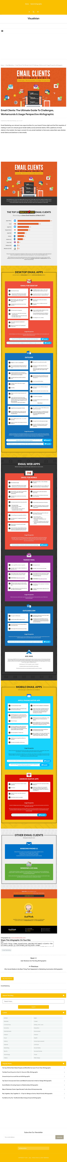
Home (27, 4)
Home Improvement (39, 1041)
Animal (5, 1018)
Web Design (37, 1058)
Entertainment (7, 1031)
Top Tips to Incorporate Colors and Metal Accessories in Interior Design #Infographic (27, 1080)
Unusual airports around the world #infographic (16, 1076)
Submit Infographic (36, 4)
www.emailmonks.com (18, 938)
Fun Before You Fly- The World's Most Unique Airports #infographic (21, 1098)
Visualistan (35, 1157)
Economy (6, 1028)
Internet (6, 1044)
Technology (7, 1054)
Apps (35, 1018)
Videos (5, 1058)
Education (36, 1028)
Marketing (6, 1048)
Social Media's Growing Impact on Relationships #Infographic (20, 1085)
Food (5, 1038)
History (6, 1041)
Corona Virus (7, 1024)
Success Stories (38, 1051)
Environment (37, 1031)
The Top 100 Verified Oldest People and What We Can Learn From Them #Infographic (26, 1068)
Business (6, 1021)
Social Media (37, 1048)
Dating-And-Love (38, 1024)
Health (35, 1038)
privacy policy (22, 1148)
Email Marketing (6, 950)
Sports (5, 1051)
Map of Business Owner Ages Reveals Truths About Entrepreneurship (22, 1089)
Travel (35, 1054)
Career (36, 1021)
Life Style (36, 1044)
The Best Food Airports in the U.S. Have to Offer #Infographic (20, 1072)
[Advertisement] (33, 47)
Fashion (6, 1034)
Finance (36, 1034)
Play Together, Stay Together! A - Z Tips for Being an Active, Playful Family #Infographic (27, 1093)
